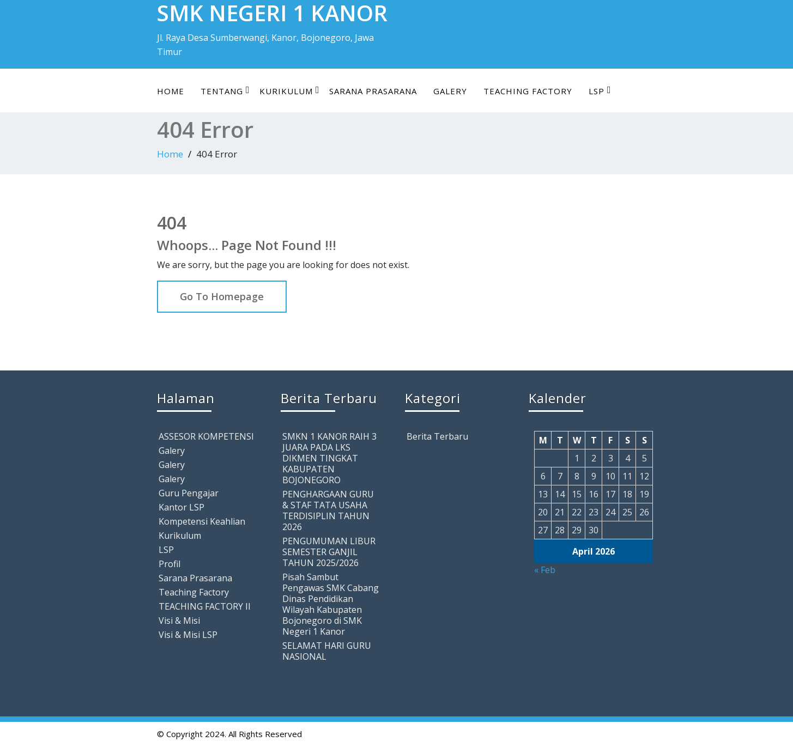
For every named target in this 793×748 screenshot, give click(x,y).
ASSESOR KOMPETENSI (206, 436)
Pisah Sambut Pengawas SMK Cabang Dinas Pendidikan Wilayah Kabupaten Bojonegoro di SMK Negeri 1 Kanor (330, 604)
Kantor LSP (181, 507)
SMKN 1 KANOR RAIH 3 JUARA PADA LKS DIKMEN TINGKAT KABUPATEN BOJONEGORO (329, 458)
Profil (169, 563)
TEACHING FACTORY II (205, 606)
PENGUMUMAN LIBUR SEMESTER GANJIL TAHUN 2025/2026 (329, 552)
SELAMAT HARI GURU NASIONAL (326, 651)
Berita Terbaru (437, 436)
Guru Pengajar (189, 493)
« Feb (544, 570)
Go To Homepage (222, 296)
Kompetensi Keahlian (202, 521)
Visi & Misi (179, 620)
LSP (600, 90)
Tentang (225, 90)
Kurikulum (289, 90)
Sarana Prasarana (373, 91)
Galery (450, 91)
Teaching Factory (527, 91)
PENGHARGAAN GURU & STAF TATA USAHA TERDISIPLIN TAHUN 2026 (328, 510)
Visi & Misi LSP (188, 634)
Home (170, 91)
